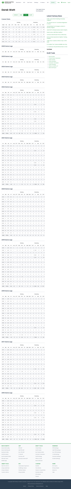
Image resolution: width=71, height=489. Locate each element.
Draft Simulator (52, 61)
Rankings (36, 2)
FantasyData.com (39, 483)
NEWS (21, 15)
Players (37, 476)
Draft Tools (29, 2)
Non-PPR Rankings (56, 452)
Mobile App (4, 460)
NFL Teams (54, 466)
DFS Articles (38, 474)
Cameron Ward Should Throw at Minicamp (56, 34)
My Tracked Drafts (40, 452)
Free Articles (38, 468)
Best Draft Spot (52, 67)
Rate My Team (5, 458)
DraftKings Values (23, 468)
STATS (25, 15)
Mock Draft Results (6, 450)
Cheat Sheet (38, 448)
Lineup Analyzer (5, 470)
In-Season (42, 2)
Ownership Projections (24, 466)
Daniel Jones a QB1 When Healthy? (54, 32)
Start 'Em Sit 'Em (5, 466)
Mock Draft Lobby (6, 448)
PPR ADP (20, 448)
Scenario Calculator (54, 63)
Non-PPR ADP (21, 452)
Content (53, 2)
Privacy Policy (31, 486)
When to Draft (39, 458)
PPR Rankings (55, 448)
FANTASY (16, 15)
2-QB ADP (21, 454)
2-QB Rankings (55, 454)
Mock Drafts (18, 2)
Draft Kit (37, 466)
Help (59, 2)
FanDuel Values (22, 470)
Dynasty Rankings (56, 456)
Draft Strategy (52, 64)
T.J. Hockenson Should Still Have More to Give (57, 46)
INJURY (30, 15)
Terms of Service (39, 486)
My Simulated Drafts (6, 456)
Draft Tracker (52, 59)
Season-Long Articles (40, 470)
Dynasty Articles (39, 472)
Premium (63, 2)
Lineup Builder (22, 472)
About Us (54, 470)
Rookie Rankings (56, 458)
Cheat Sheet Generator (54, 58)
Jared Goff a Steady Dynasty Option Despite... (57, 30)
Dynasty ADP (21, 456)
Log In (69, 2)
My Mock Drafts (5, 452)
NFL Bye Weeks (55, 468)
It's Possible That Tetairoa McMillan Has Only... (57, 44)
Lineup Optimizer (5, 468)
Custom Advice (5, 472)
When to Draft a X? (53, 66)
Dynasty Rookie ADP (23, 458)
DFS (48, 2)
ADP (24, 2)
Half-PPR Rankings (56, 450)
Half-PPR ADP (21, 450)
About (24, 486)
